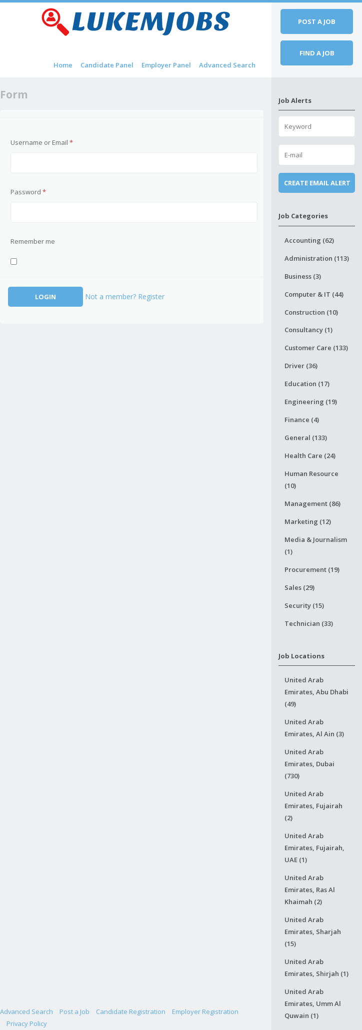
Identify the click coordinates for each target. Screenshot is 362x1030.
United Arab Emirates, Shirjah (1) (316, 967)
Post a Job (75, 1011)
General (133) (305, 437)
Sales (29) (299, 587)
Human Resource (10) (311, 479)
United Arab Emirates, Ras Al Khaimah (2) (309, 889)
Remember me (32, 241)
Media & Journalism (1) (315, 545)
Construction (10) (311, 312)
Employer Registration (205, 1011)
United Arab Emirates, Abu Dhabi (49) (316, 691)
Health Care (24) (310, 455)
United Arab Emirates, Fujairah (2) (313, 805)
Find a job (317, 52)
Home (63, 64)
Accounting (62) (309, 240)
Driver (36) (301, 365)
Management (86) (312, 503)
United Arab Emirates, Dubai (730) (309, 763)
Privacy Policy (26, 1023)
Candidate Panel (107, 64)
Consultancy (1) (308, 329)
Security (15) (304, 605)
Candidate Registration (131, 1011)
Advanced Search (227, 64)
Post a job (317, 21)
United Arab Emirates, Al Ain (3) (314, 727)
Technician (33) (308, 623)
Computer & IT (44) (314, 294)
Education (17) (307, 383)
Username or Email (41, 142)
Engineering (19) (310, 401)
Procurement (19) (312, 569)
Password (28, 191)
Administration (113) (316, 258)
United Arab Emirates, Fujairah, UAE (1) (314, 847)
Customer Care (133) (316, 347)
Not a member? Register (124, 296)
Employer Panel (166, 64)
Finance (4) (301, 419)
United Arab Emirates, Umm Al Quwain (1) (312, 1003)
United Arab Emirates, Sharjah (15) (312, 931)
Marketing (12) (307, 521)
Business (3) (302, 276)
